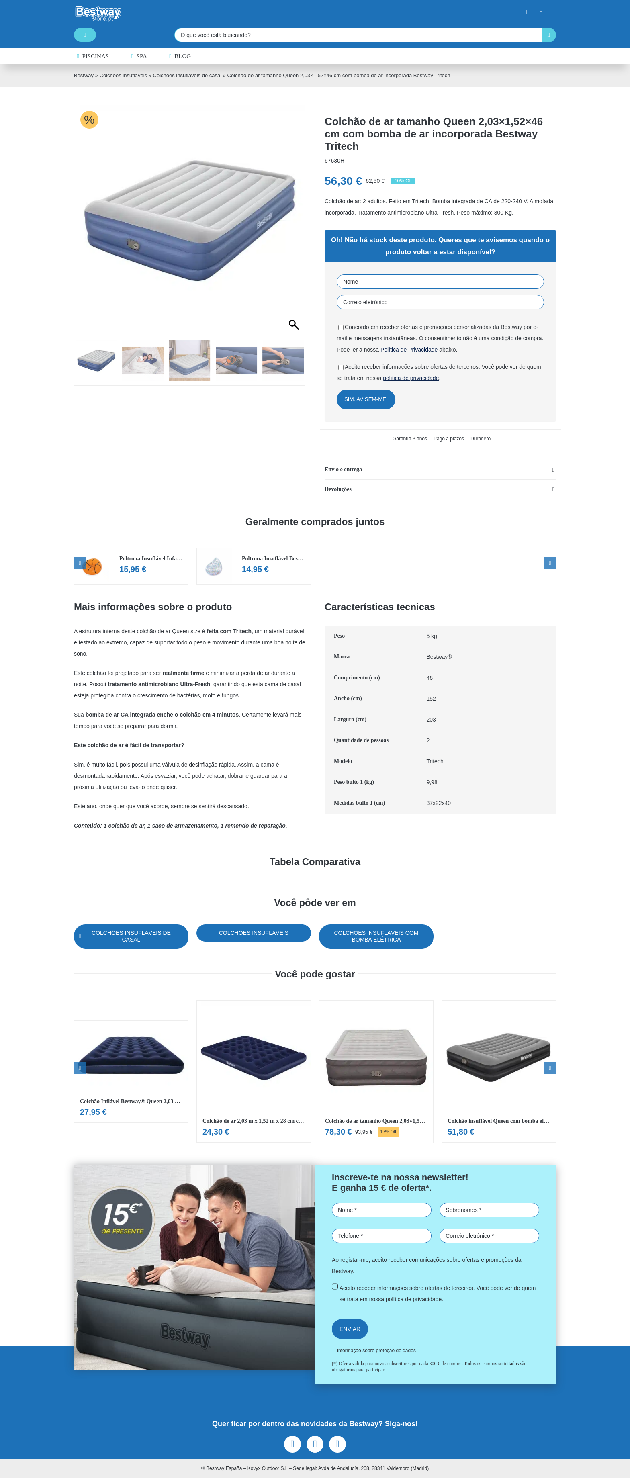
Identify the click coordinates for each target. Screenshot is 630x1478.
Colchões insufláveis (123, 75)
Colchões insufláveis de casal (187, 75)
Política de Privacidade (409, 349)
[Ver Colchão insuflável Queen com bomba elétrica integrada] (499, 1071)
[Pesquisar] (549, 35)
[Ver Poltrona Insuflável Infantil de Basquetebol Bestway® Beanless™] (131, 566)
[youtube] (337, 1444)
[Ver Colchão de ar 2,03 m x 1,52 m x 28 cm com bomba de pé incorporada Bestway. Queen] (253, 1071)
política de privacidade (411, 378)
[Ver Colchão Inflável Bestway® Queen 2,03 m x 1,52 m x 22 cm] (131, 1071)
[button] (440, 469)
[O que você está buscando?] (358, 35)
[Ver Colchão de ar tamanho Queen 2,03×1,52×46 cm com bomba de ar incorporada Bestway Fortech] (376, 1071)
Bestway (84, 75)
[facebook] (292, 1444)
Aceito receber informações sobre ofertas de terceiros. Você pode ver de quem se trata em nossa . (438, 1293)
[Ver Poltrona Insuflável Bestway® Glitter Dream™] (253, 566)
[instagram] (315, 1444)
